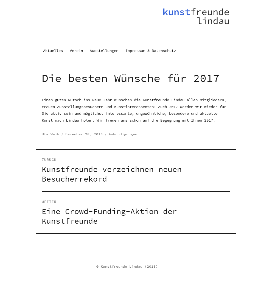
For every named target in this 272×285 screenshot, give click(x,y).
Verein (76, 50)
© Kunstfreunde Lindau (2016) (127, 266)
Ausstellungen (104, 50)
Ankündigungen (123, 134)
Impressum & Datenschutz (150, 50)
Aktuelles (53, 50)
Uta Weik (50, 134)
